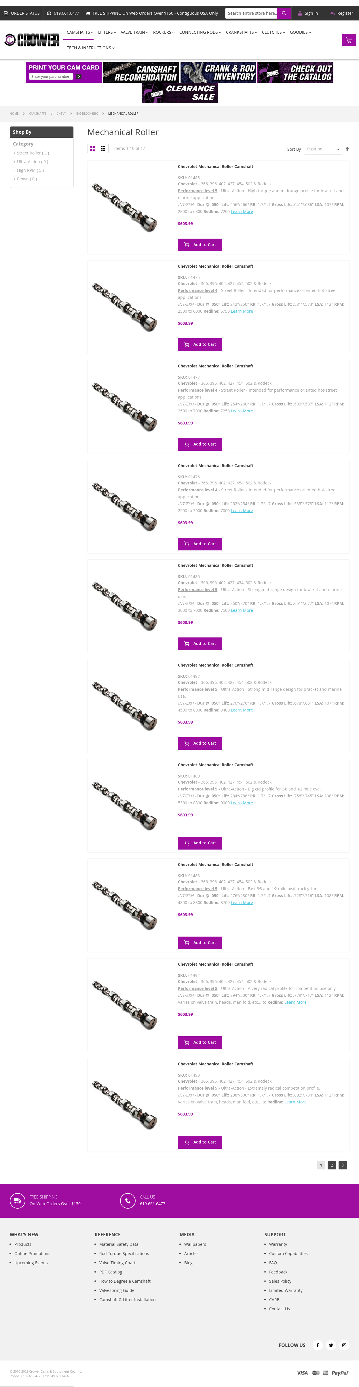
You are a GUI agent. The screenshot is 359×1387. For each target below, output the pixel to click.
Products (22, 1250)
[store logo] (31, 40)
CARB (274, 1305)
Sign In (311, 13)
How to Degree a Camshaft (125, 1287)
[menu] (199, 40)
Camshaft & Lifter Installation (127, 1305)
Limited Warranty (286, 1296)
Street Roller (29, 153)
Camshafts (38, 114)
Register (345, 13)
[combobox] (258, 13)
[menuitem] (78, 32)
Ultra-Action (28, 161)
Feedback (278, 1278)
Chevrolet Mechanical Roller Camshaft (215, 166)
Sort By (294, 149)
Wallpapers (195, 1250)
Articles (191, 1259)
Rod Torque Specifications (124, 1259)
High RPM (26, 170)
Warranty (278, 1250)
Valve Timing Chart (117, 1268)
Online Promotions (32, 1259)
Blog (188, 1268)
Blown (23, 179)
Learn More (242, 211)
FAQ (273, 1268)
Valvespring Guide (116, 1296)
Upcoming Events (31, 1268)
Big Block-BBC (87, 114)
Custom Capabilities (288, 1259)
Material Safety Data (118, 1250)
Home (15, 114)
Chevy (62, 114)
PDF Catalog (110, 1278)
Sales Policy (280, 1287)
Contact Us (279, 1315)
